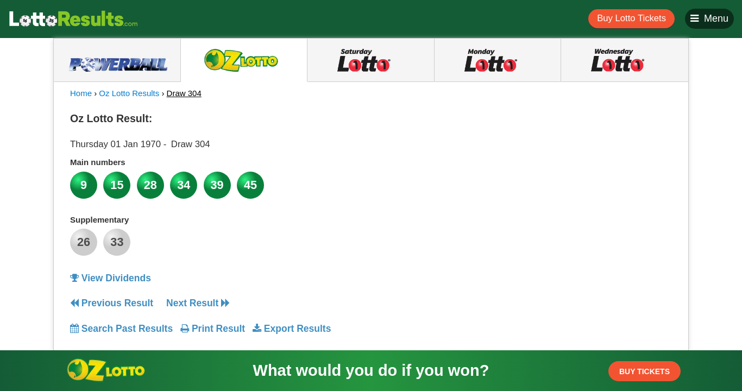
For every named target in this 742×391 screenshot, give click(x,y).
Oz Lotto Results (129, 93)
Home (81, 93)
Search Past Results (121, 328)
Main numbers (97, 162)
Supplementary (99, 219)
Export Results (292, 328)
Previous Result (111, 303)
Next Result (198, 303)
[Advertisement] (573, 176)
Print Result (212, 328)
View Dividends (110, 278)
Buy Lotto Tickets (631, 18)
